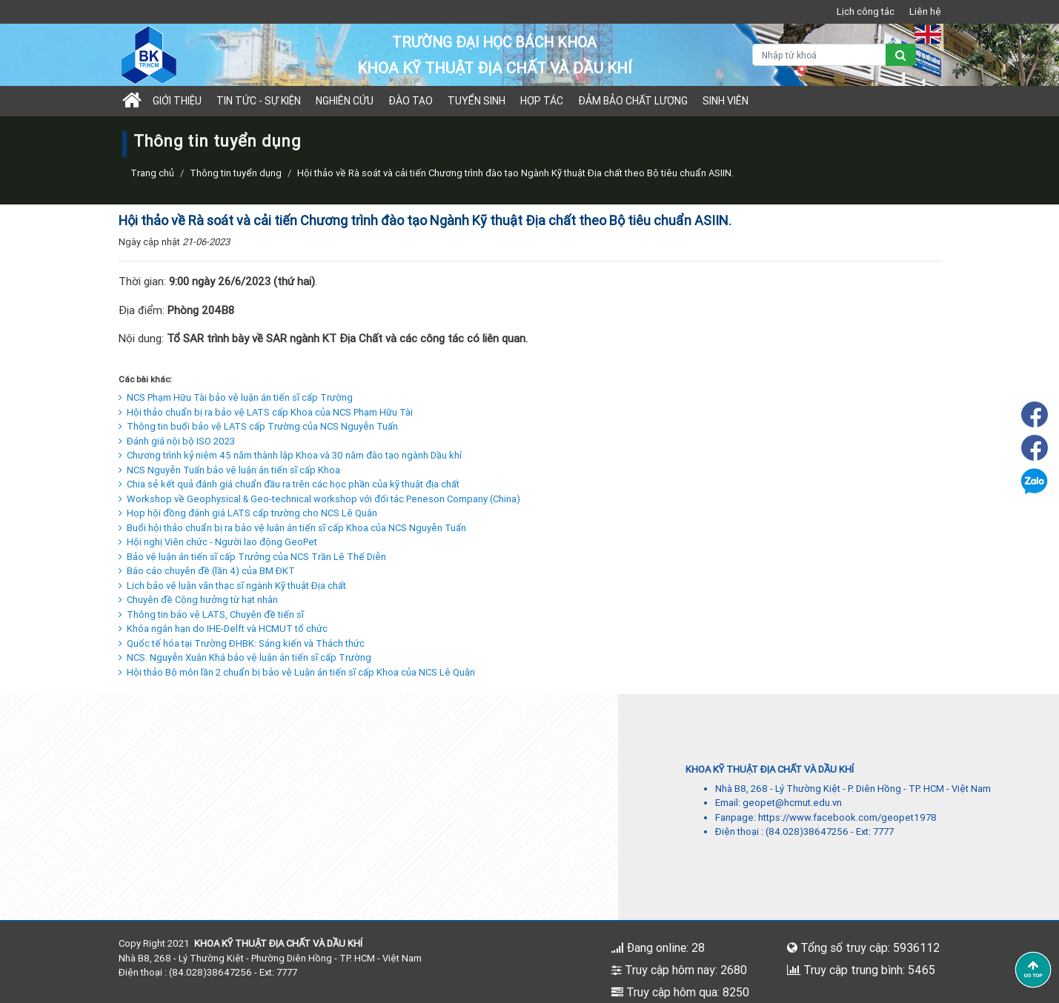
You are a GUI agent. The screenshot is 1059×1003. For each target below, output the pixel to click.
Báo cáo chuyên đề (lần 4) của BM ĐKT (207, 570)
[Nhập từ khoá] (819, 55)
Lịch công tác (865, 11)
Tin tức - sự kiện (258, 100)
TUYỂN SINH (476, 100)
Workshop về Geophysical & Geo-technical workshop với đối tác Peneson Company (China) (319, 499)
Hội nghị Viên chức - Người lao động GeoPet (218, 542)
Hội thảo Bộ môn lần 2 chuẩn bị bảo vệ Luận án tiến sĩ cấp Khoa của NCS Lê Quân (297, 672)
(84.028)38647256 (807, 831)
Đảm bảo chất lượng (633, 100)
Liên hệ (925, 11)
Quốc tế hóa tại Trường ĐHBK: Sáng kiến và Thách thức (242, 643)
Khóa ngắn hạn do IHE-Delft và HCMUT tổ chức (223, 628)
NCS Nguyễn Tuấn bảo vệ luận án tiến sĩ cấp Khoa (229, 470)
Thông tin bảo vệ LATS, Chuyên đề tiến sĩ (211, 614)
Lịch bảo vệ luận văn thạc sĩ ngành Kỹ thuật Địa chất (232, 585)
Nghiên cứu (345, 100)
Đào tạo (410, 100)
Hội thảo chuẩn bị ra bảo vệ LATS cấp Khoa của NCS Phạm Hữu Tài (266, 412)
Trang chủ (152, 173)
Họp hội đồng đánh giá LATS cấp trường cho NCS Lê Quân (248, 513)
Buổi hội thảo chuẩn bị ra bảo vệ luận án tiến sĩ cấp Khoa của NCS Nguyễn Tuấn (292, 528)
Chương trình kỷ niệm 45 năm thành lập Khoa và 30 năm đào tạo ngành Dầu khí (290, 455)
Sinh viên (725, 100)
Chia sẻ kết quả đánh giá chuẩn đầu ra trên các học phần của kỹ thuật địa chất (289, 484)
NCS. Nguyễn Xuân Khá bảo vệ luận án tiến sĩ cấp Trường (245, 657)
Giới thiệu (177, 100)
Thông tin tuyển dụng (236, 173)
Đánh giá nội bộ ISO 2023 (177, 441)
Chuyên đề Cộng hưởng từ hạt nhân (198, 599)
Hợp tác (541, 100)
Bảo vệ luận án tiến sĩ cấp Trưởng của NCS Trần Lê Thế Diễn (252, 556)
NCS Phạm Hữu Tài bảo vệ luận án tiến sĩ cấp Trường (236, 397)
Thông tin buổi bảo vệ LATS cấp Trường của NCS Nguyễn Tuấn (258, 426)
